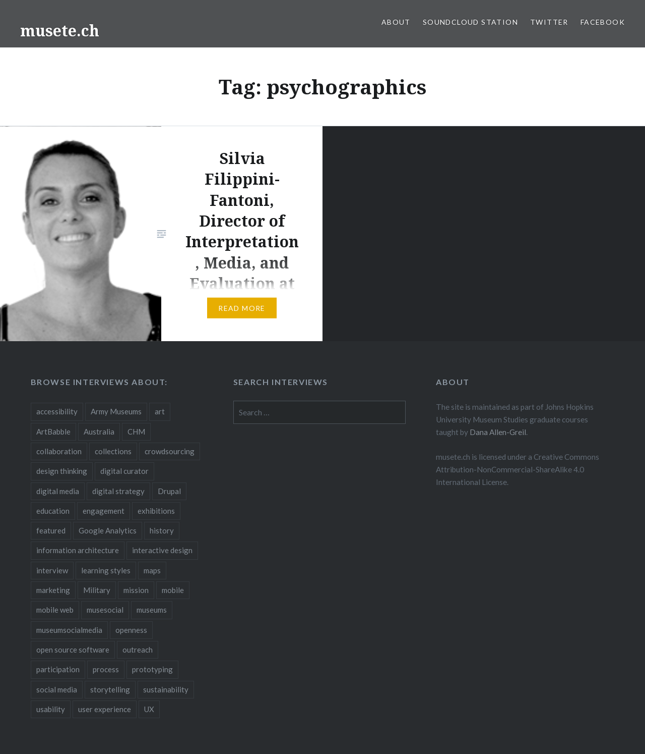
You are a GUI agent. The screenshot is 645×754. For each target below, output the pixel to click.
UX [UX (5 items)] (149, 709)
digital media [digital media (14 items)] (57, 491)
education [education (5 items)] (53, 510)
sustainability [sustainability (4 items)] (165, 689)
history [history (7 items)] (162, 530)
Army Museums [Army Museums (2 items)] (116, 411)
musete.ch (59, 30)
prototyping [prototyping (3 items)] (152, 669)
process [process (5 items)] (106, 669)
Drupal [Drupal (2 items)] (169, 491)
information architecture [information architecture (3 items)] (77, 550)
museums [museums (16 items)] (152, 609)
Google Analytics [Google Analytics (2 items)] (108, 530)
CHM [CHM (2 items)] (136, 431)
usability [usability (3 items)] (50, 709)
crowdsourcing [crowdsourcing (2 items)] (170, 451)
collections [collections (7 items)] (113, 451)
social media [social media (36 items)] (56, 689)
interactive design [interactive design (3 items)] (162, 550)
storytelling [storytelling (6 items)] (110, 689)
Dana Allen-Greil (498, 432)
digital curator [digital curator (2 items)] (124, 470)
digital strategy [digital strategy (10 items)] (118, 491)
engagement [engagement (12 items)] (103, 510)
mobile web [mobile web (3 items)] (55, 609)
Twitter (549, 22)
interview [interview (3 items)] (52, 570)
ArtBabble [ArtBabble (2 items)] (53, 431)
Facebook (602, 22)
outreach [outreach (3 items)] (137, 649)
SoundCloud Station (470, 22)
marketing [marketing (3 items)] (53, 590)
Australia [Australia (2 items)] (99, 431)
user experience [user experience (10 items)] (104, 709)
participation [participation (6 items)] (58, 669)
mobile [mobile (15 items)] (173, 590)
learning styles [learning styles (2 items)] (106, 570)
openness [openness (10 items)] (131, 629)
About (396, 22)
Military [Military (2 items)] (96, 590)
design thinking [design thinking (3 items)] (61, 470)
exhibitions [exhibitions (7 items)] (156, 510)
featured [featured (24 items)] (51, 530)
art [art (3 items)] (160, 411)
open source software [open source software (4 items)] (72, 649)
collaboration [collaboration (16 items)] (59, 451)
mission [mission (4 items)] (136, 590)
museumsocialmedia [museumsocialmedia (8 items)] (69, 629)
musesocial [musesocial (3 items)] (105, 609)
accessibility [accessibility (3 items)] (57, 411)
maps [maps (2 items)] (152, 570)
